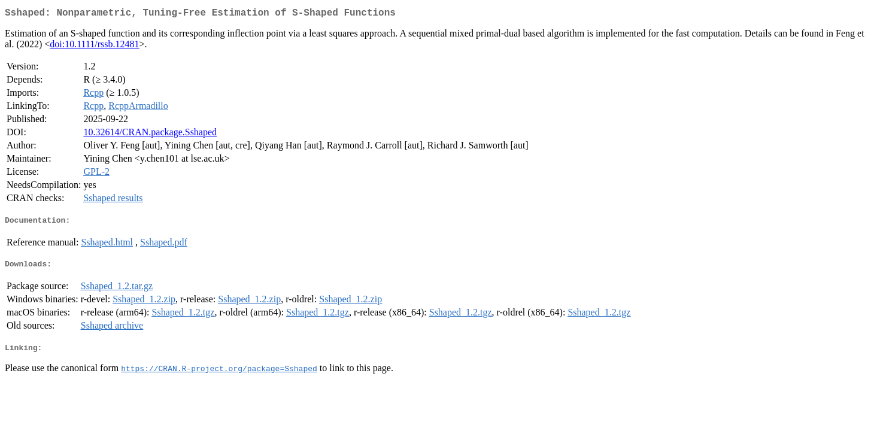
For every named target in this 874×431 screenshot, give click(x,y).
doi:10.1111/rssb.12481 (94, 46)
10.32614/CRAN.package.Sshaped (150, 134)
